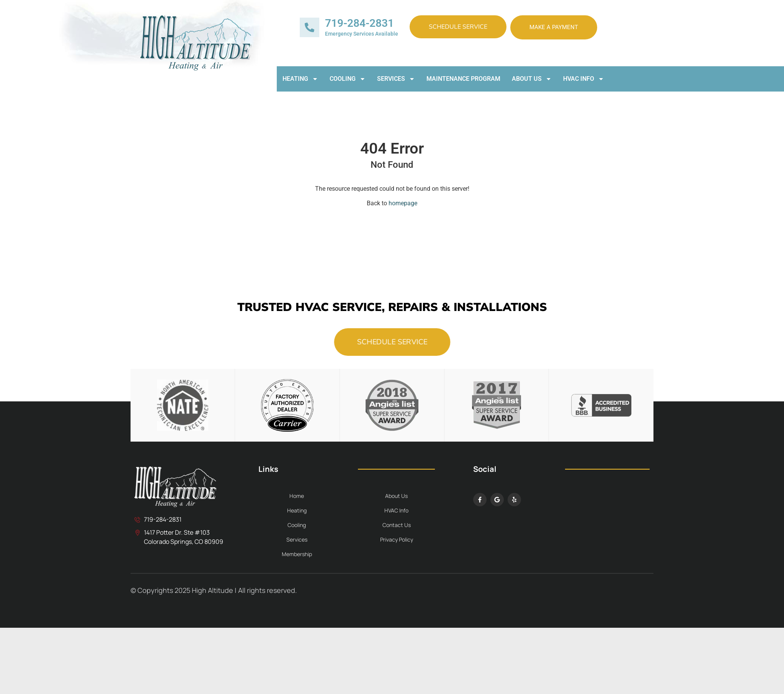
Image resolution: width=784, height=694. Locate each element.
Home (296, 495)
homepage (403, 203)
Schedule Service (458, 27)
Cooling (348, 79)
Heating (300, 79)
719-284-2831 (359, 23)
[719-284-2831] (309, 27)
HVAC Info (583, 79)
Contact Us (396, 525)
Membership (297, 554)
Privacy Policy (396, 539)
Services (396, 79)
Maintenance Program (463, 78)
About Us (532, 79)
